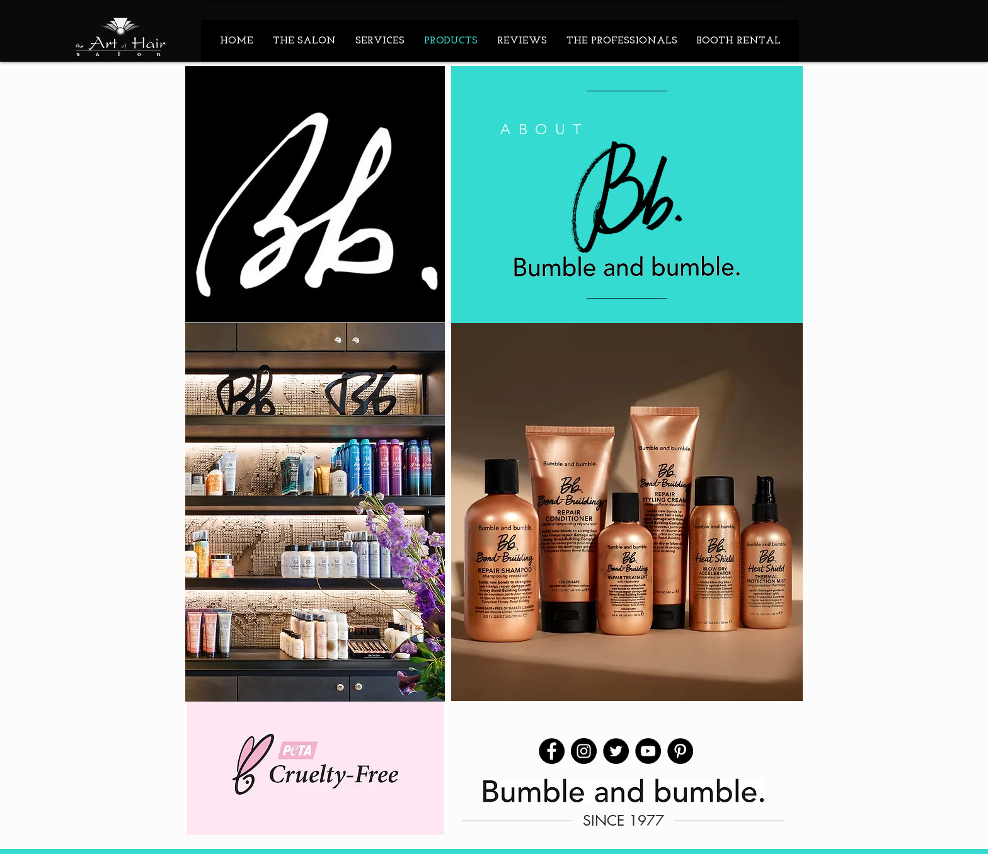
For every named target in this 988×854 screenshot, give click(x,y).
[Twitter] (616, 751)
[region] (627, 194)
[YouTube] (648, 751)
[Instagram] (584, 751)
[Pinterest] (680, 751)
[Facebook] (552, 751)
